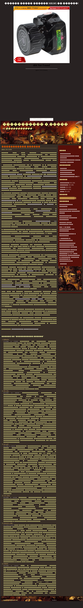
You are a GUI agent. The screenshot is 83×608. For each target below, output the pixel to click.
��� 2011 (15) (65, 191)
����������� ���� (11, 174)
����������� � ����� (35, 124)
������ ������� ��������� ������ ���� (69, 211)
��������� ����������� (24, 329)
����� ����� (67, 162)
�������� (65, 153)
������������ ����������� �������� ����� (68, 245)
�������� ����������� (15, 285)
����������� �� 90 (69, 176)
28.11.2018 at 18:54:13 (9, 446)
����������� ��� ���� (29, 299)
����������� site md (29, 271)
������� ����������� (41, 172)
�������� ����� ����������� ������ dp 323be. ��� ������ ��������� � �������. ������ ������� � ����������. (69, 255)
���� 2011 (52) (65, 189)
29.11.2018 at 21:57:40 (10, 497)
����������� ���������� (42, 176)
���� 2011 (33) (65, 187)
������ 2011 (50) (67, 185)
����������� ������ (20, 146)
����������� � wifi (11, 200)
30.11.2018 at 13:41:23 (10, 565)
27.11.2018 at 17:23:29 (10, 341)
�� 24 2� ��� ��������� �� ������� (66, 229)
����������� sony (46, 221)
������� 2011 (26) (67, 182)
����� (63, 194)
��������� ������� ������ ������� (68, 217)
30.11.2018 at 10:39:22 (8, 525)
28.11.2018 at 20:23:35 (11, 392)
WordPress (54, 600)
